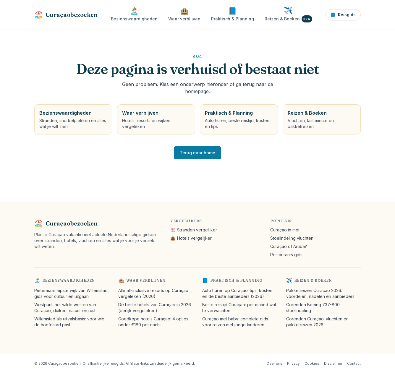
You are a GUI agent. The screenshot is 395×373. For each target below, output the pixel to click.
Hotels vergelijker (191, 238)
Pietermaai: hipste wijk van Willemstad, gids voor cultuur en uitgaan (71, 293)
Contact (354, 363)
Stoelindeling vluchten (291, 238)
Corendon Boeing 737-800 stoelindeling (313, 307)
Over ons (274, 363)
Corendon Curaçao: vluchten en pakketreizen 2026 (317, 321)
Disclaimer (333, 363)
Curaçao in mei (284, 229)
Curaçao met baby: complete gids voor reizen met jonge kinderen (235, 321)
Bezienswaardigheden (68, 280)
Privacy (293, 363)
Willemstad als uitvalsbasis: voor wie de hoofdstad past (69, 321)
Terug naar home (197, 152)
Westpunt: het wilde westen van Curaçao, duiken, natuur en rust (65, 307)
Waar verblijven (146, 280)
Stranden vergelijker (193, 230)
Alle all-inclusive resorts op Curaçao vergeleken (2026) (153, 293)
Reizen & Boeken (313, 280)
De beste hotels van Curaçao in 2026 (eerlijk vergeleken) (154, 307)
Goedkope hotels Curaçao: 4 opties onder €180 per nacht (153, 321)
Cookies (312, 363)
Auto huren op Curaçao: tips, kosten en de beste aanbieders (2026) (237, 293)
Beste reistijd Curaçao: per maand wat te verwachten (239, 307)
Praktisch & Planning (236, 280)
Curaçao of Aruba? (288, 246)
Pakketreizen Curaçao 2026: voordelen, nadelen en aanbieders (320, 293)
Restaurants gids (286, 254)
